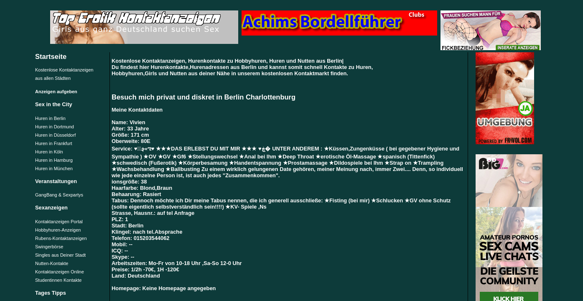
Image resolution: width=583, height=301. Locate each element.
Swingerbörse (49, 246)
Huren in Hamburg (54, 160)
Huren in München (54, 168)
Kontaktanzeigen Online (59, 271)
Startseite (50, 56)
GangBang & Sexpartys (59, 194)
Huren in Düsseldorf (55, 135)
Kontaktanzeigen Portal (59, 221)
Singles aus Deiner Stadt (60, 255)
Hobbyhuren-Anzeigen (58, 229)
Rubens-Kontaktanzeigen (61, 238)
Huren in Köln (49, 151)
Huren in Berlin (50, 118)
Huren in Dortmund (54, 126)
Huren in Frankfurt (53, 143)
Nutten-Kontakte (52, 263)
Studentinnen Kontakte (58, 280)
